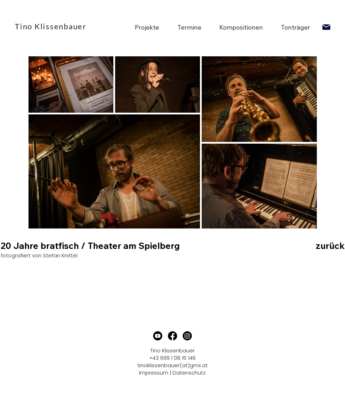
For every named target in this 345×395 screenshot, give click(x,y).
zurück (330, 245)
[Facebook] (172, 335)
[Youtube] (157, 335)
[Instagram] (187, 335)
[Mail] (326, 27)
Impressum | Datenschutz (172, 372)
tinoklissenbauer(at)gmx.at (172, 365)
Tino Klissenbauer (51, 26)
